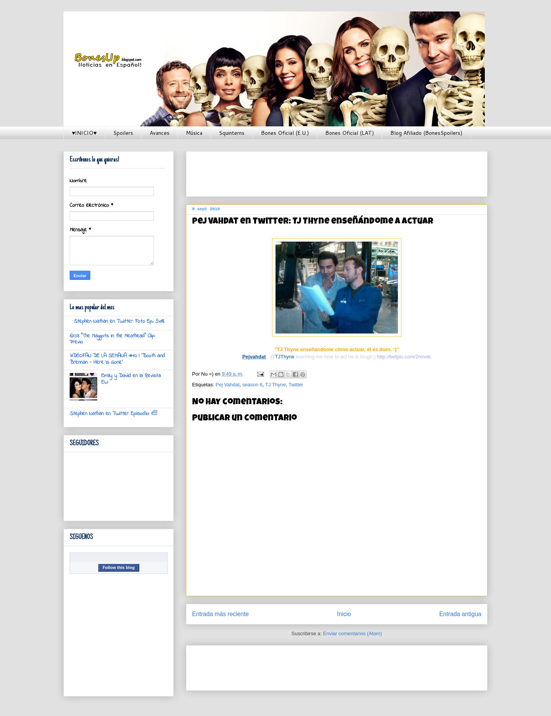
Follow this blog (119, 567)
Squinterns (232, 133)
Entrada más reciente (220, 614)
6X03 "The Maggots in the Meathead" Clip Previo (112, 339)
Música (194, 133)
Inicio (344, 614)
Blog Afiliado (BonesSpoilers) (426, 133)
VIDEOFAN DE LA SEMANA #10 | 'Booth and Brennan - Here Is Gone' (117, 359)
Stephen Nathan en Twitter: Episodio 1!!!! (113, 414)
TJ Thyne (275, 384)
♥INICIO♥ (84, 133)
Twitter (296, 384)
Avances (160, 133)
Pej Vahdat (227, 384)
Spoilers (123, 133)
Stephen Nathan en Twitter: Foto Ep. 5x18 (119, 321)
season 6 (252, 384)
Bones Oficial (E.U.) (285, 133)
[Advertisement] (331, 171)
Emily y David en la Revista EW (131, 379)
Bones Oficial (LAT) (349, 133)
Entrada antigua (460, 614)
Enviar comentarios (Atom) (352, 633)
